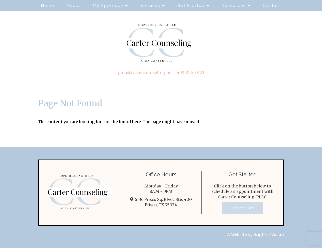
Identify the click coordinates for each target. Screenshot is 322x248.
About (73, 5)
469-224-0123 (190, 72)
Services (150, 5)
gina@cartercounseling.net (145, 72)
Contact (272, 5)
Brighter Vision (268, 234)
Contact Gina (242, 208)
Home (47, 5)
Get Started (191, 5)
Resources (234, 5)
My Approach (108, 5)
